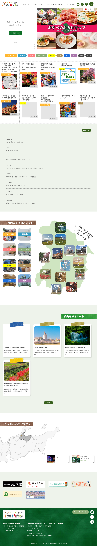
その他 (52, 55)
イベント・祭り (10, 55)
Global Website (70, 4)
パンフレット (33, 4)
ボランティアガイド (46, 4)
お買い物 (22, 55)
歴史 (74, 55)
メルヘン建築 (41, 55)
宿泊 (67, 55)
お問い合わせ (58, 4)
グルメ (31, 55)
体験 (59, 55)
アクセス (23, 4)
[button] (34, 44)
